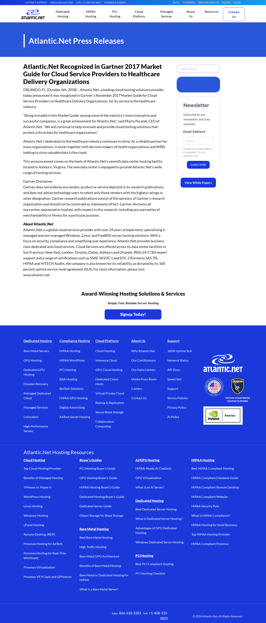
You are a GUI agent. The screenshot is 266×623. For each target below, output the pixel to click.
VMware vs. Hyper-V (38, 487)
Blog (176, 2)
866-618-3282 (130, 613)
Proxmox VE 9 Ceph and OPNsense (47, 576)
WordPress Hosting (37, 496)
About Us (138, 341)
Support (173, 341)
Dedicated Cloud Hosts (106, 381)
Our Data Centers (143, 370)
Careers (136, 388)
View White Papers (198, 182)
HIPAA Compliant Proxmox (210, 544)
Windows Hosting (36, 515)
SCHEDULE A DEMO (115, 2)
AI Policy (173, 417)
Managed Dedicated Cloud (37, 395)
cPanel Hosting (34, 525)
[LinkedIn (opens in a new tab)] (51, 615)
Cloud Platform (107, 341)
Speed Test (174, 379)
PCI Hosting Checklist (150, 573)
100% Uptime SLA (179, 351)
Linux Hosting (33, 506)
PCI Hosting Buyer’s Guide (97, 468)
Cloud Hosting (105, 351)
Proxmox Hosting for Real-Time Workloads (45, 555)
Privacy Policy (176, 407)
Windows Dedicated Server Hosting (159, 542)
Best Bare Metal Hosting (96, 537)
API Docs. (173, 370)
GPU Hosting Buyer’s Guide (98, 478)
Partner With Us (208, 2)
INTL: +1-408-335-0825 (88, 2)
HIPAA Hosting (69, 351)
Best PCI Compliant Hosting (154, 564)
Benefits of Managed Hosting (43, 478)
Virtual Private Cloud (109, 393)
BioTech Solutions (71, 388)
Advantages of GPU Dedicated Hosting (156, 530)
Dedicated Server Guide (96, 506)
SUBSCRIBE (198, 164)
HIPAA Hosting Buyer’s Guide (100, 487)
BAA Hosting (68, 379)
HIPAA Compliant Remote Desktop (215, 487)
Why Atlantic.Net (143, 351)
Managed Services (36, 407)
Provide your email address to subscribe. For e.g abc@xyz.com (197, 152)
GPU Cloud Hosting (108, 370)
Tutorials (189, 2)
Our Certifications (143, 360)
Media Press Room (144, 379)
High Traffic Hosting (93, 547)
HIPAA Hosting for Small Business (214, 525)
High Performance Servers (36, 428)
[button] (63, 14)
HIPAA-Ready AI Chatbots (153, 468)
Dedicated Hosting (38, 341)
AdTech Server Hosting (74, 417)
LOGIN (237, 2)
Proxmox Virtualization (39, 567)
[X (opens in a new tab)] (39, 615)
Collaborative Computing (104, 424)
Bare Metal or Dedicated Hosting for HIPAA (104, 577)
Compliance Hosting (74, 341)
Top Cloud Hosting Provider (42, 468)
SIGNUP (226, 2)
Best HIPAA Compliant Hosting (212, 468)
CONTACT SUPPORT (36, 2)
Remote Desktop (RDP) (39, 534)
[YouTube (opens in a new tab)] (63, 615)
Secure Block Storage (109, 412)
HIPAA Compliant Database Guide (214, 478)
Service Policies (177, 398)
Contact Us (233, 14)
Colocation (31, 417)
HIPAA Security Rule (205, 506)
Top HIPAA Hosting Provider (210, 534)
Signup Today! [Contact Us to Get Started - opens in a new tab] (133, 314)
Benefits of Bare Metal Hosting (100, 565)
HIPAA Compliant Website (209, 496)
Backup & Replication (109, 402)
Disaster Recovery (36, 384)
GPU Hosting (33, 360)
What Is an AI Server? (149, 487)
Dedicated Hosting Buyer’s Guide (102, 496)
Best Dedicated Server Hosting (156, 509)
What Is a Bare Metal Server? (99, 589)
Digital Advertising (72, 407)
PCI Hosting (67, 370)
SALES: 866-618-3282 (61, 2)
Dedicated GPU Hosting (34, 372)
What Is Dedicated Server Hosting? (158, 518)
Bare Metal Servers (36, 351)
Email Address (194, 131)
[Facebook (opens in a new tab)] (27, 615)
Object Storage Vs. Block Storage (101, 515)
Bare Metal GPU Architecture (99, 556)
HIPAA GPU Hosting (73, 398)
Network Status (177, 360)
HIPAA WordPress (72, 360)
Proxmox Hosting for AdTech (43, 544)
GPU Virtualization (148, 478)
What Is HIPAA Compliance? (210, 515)
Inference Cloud (106, 360)
